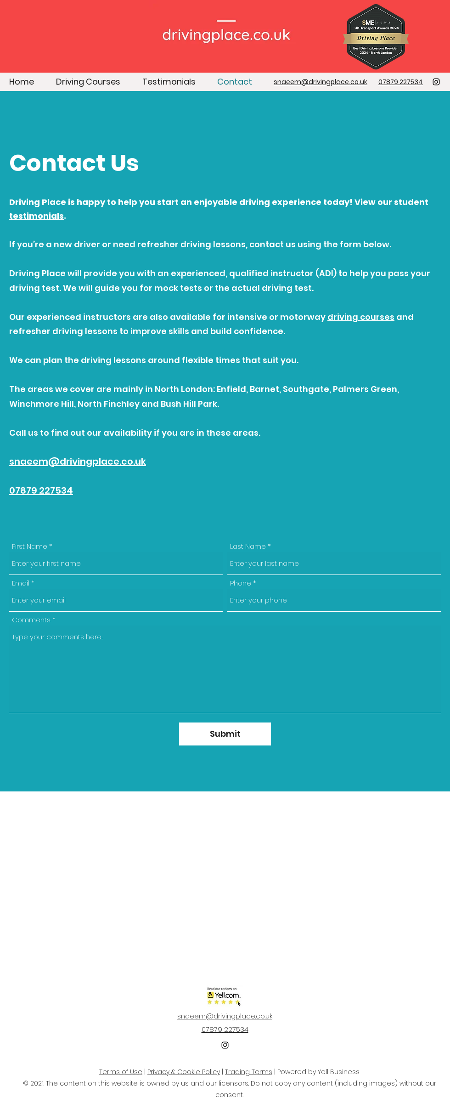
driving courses (360, 317)
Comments (31, 619)
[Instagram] (436, 81)
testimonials (36, 216)
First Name (29, 546)
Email (20, 583)
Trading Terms (248, 1071)
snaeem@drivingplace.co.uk (77, 461)
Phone (240, 583)
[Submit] (225, 733)
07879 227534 (41, 490)
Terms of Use (120, 1071)
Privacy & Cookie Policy (183, 1071)
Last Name (248, 546)
